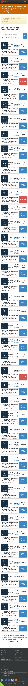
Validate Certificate (6, 659)
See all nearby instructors (15, 637)
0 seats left (17, 76)
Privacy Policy (18, 652)
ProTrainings (18, 681)
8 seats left (17, 61)
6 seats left (17, 46)
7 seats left (17, 179)
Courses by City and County (8, 673)
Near (3, 37)
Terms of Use (18, 657)
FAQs (2, 657)
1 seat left (17, 209)
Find (3, 34)
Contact (3, 655)
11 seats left (17, 283)
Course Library (4, 669)
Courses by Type (5, 675)
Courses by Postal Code (7, 671)
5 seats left (17, 224)
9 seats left (17, 164)
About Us (3, 652)
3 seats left (17, 327)
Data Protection (19, 655)
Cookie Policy (18, 659)
